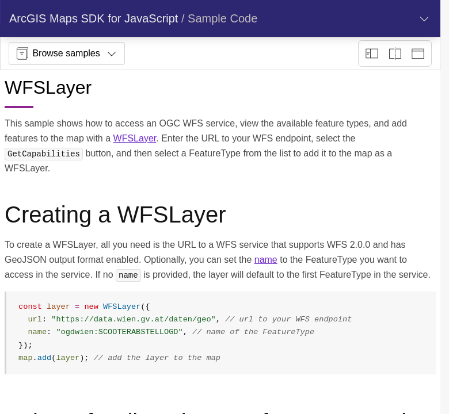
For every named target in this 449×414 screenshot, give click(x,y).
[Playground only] (395, 53)
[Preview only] (418, 53)
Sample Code (222, 18)
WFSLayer (135, 138)
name (265, 259)
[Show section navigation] (424, 18)
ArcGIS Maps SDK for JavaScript (93, 18)
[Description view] (372, 53)
